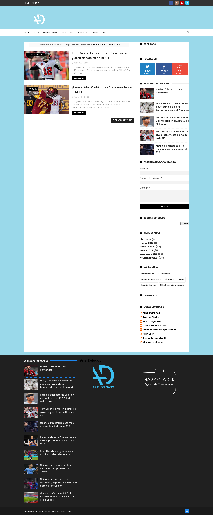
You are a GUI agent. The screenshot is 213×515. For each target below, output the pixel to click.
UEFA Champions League (172, 285)
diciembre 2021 (148, 254)
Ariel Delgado (90, 360)
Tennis (95, 32)
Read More (79, 78)
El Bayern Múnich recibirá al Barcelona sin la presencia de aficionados (57, 496)
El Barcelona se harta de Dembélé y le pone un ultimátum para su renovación (58, 482)
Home (26, 32)
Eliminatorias (147, 273)
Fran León (148, 334)
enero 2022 (146, 250)
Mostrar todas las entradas (106, 45)
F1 (104, 32)
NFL (72, 32)
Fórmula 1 (169, 279)
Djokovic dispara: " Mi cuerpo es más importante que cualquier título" (58, 440)
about (35, 3)
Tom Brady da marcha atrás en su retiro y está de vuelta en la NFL (172, 135)
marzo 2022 (147, 243)
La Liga (181, 279)
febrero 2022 (147, 246)
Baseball (82, 32)
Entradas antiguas (122, 120)
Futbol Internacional (45, 32)
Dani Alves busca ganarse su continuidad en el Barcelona (56, 453)
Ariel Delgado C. (152, 321)
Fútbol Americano (35, 55)
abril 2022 (145, 239)
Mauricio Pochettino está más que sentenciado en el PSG (171, 149)
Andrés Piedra (151, 317)
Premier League (148, 285)
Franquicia (32, 89)
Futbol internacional (151, 279)
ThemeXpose (65, 511)
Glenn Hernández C (154, 338)
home (26, 3)
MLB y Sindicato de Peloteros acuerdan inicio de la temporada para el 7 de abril (172, 107)
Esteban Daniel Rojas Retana (159, 329)
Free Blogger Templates (36, 511)
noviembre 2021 (149, 257)
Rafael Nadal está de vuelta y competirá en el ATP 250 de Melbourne (172, 121)
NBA (64, 32)
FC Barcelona (164, 273)
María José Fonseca (154, 342)
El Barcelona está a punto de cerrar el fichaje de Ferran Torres (56, 468)
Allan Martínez (151, 313)
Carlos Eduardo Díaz (155, 325)
